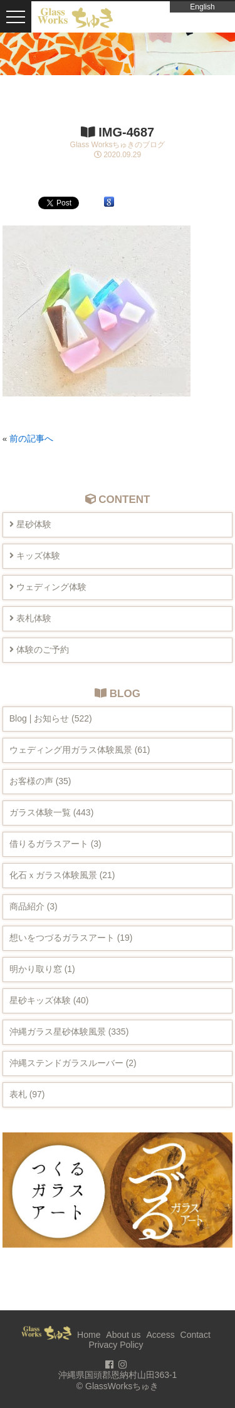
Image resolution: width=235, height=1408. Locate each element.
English (202, 7)
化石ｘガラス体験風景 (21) (62, 875)
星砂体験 (30, 524)
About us (123, 1335)
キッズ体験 (34, 556)
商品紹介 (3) (33, 906)
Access (161, 1335)
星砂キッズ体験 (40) (49, 1000)
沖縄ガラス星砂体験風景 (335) (69, 1032)
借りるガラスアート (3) (55, 844)
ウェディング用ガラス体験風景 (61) (79, 750)
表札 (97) (27, 1094)
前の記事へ (31, 438)
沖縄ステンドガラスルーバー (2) (73, 1063)
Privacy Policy (115, 1345)
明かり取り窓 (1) (42, 969)
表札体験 (30, 618)
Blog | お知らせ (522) (50, 718)
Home (88, 1335)
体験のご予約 (39, 649)
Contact (195, 1335)
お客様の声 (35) (40, 781)
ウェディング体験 (47, 587)
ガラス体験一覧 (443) (51, 812)
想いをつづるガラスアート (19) (71, 938)
